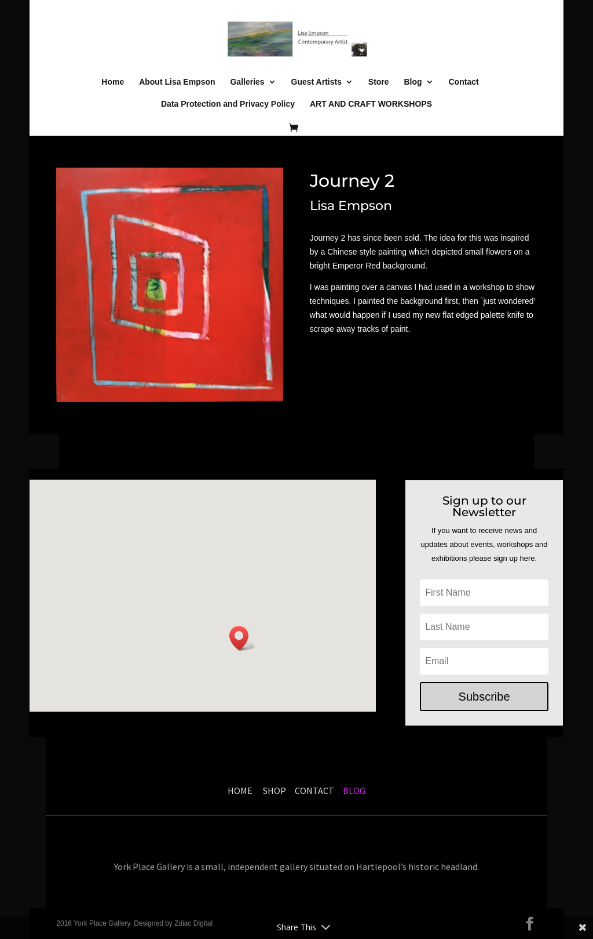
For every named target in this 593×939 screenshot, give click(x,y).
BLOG (353, 790)
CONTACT (314, 790)
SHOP (276, 790)
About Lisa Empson (177, 82)
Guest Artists (316, 82)
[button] (242, 638)
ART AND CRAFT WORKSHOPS (371, 104)
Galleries (247, 82)
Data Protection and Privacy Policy (228, 104)
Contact (464, 82)
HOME (240, 790)
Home (112, 82)
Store (378, 82)
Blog (413, 82)
